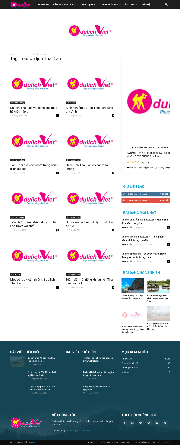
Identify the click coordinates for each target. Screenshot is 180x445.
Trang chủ (14, 54)
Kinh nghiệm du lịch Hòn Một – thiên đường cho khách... (157, 326)
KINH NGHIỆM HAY (110, 4)
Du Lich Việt (126, 227)
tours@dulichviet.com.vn (81, 430)
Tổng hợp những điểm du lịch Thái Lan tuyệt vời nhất (33, 224)
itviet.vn (32, 442)
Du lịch (15, 442)
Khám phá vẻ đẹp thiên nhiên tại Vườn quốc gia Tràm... (157, 298)
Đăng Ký (164, 200)
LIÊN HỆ (146, 4)
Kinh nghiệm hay (17, 103)
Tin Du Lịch (71, 103)
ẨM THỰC (131, 4)
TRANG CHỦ (42, 4)
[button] (166, 4)
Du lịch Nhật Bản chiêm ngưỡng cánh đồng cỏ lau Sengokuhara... (132, 329)
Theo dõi (164, 194)
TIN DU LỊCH (87, 4)
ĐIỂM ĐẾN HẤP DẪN (64, 4)
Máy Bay (132, 167)
